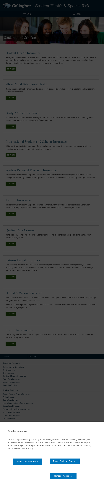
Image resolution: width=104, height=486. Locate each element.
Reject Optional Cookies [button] (64, 461)
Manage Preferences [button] (63, 475)
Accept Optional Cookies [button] (27, 461)
